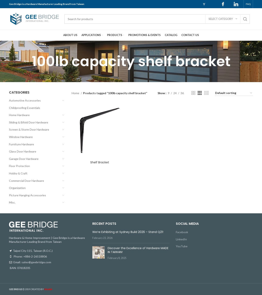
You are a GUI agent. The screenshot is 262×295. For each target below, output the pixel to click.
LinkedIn (181, 239)
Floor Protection (19, 166)
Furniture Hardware (21, 144)
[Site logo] (34, 18)
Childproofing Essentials (24, 108)
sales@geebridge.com (36, 262)
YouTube (181, 246)
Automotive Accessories (25, 100)
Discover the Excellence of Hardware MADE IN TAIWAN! (138, 250)
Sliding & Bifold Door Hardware (28, 122)
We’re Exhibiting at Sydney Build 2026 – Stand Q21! (127, 232)
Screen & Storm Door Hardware (29, 129)
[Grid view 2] (193, 93)
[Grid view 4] (206, 93)
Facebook (182, 232)
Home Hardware (19, 115)
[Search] (157, 19)
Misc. (12, 202)
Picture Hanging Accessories (27, 195)
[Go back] (26, 61)
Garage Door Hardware (23, 158)
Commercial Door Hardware (26, 180)
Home (76, 93)
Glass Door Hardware (22, 151)
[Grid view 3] (200, 93)
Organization (17, 188)
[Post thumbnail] (98, 253)
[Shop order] (234, 93)
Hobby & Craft (18, 173)
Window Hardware (21, 137)
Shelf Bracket (99, 162)
